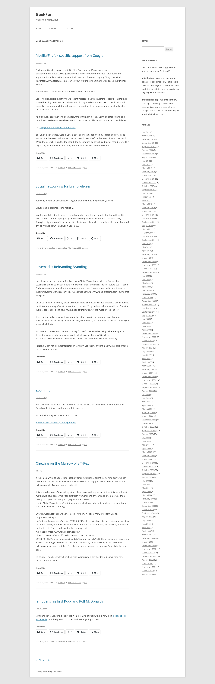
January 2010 (147, 258)
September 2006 (149, 387)
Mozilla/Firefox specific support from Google (69, 55)
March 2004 (147, 495)
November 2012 (149, 182)
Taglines (52, 28)
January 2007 (147, 373)
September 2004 (149, 473)
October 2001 (148, 570)
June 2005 (146, 441)
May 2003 (146, 527)
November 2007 (149, 337)
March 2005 (147, 452)
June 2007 (146, 355)
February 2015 (148, 139)
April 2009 (146, 286)
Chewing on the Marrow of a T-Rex (62, 463)
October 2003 (148, 509)
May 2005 (146, 444)
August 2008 (147, 315)
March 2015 (147, 135)
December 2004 (149, 462)
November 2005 (149, 423)
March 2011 (147, 229)
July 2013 (146, 161)
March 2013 (147, 168)
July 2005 (146, 437)
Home (38, 28)
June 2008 (146, 322)
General (61, 167)
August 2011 (147, 225)
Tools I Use (68, 28)
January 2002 (147, 563)
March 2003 (147, 534)
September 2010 (149, 240)
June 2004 (146, 484)
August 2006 (147, 391)
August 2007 (147, 347)
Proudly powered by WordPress (49, 671)
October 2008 (148, 308)
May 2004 (146, 488)
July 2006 (146, 394)
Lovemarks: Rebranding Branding (61, 266)
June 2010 (146, 243)
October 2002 (148, 552)
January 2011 (147, 232)
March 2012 (147, 204)
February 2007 (148, 369)
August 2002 (147, 559)
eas (85, 167)
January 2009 (147, 297)
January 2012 (147, 211)
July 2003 (146, 520)
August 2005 (147, 434)
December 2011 (149, 214)
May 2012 (146, 200)
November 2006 (149, 380)
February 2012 (148, 207)
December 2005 (149, 419)
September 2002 (149, 556)
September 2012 (149, 189)
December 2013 (149, 153)
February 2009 (148, 294)
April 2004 (146, 491)
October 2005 (148, 426)
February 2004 (148, 498)
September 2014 (149, 146)
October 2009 (148, 268)
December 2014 (149, 143)
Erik (166, 67)
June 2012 (146, 196)
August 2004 (147, 477)
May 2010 (146, 247)
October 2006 (148, 383)
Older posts (43, 660)
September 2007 (149, 344)
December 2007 (149, 333)
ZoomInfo (43, 390)
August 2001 (147, 574)
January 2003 (147, 542)
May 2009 (146, 283)
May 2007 (146, 358)
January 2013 (147, 175)
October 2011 (148, 218)
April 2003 (146, 531)
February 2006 (148, 412)
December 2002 (149, 545)
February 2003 (148, 538)
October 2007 (148, 340)
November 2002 (149, 549)
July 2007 (146, 351)
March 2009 (147, 290)
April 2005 (146, 448)
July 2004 (146, 480)
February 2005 (148, 455)
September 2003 (149, 513)
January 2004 (147, 502)
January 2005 (147, 459)
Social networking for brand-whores (63, 186)
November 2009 (149, 265)
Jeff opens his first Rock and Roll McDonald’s (70, 601)
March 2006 (147, 409)
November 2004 (149, 466)
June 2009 (146, 279)
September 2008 (149, 311)
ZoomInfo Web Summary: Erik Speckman (56, 422)
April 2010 (146, 250)
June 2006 (146, 398)
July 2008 (146, 319)
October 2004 (148, 470)
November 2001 (149, 567)
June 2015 (146, 132)
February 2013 (148, 171)
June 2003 (146, 524)
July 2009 (146, 276)
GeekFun (44, 14)
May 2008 (146, 326)
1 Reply (39, 470)
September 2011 (149, 222)
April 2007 (146, 362)
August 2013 (147, 157)
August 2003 (147, 516)
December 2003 (149, 506)
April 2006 (146, 405)
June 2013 (146, 164)
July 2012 (146, 193)
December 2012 (149, 178)
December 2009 (149, 261)
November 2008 (149, 304)
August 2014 (147, 150)
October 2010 (148, 236)
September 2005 (149, 430)
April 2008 (146, 329)
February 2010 (148, 254)
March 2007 (147, 365)
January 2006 (147, 416)
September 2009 (149, 272)
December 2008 (149, 301)
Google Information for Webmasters (58, 127)
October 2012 (148, 186)
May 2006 (146, 401)
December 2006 (149, 376)
